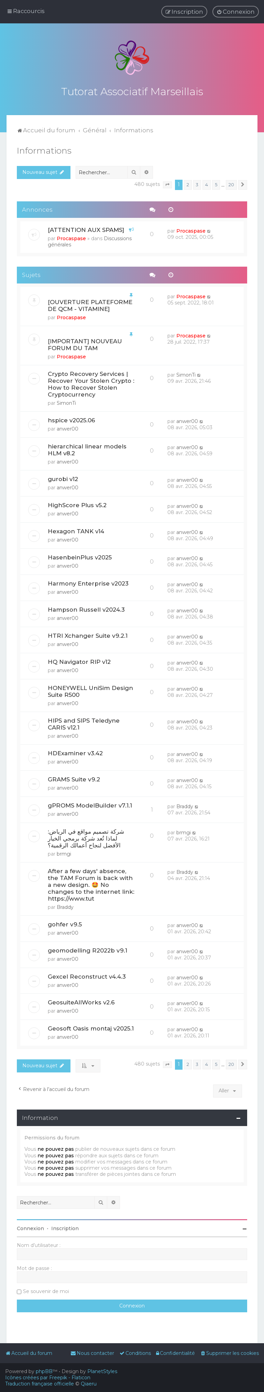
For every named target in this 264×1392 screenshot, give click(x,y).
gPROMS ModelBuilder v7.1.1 (90, 804)
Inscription (65, 1227)
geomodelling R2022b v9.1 (87, 949)
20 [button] (231, 183)
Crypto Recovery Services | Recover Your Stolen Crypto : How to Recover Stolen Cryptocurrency (91, 383)
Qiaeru (89, 1384)
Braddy (184, 805)
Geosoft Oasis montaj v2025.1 (91, 1027)
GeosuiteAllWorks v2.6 (81, 1001)
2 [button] (188, 183)
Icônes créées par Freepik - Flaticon (47, 1377)
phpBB (44, 1371)
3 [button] (197, 183)
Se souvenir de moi (46, 1290)
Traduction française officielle (39, 1384)
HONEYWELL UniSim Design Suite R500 (90, 690)
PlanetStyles (102, 1371)
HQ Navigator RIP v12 (79, 660)
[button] (167, 183)
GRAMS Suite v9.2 (74, 778)
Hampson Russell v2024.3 (86, 608)
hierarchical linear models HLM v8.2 (87, 449)
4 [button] (206, 183)
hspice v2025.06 (71, 419)
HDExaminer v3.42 (75, 752)
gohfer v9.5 (65, 923)
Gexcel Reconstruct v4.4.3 (87, 975)
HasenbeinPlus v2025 (80, 556)
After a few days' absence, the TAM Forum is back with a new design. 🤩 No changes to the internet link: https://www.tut (91, 884)
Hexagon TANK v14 (76, 530)
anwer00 (67, 428)
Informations (44, 149)
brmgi (64, 853)
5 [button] (216, 183)
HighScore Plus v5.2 (77, 504)
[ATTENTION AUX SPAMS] (86, 228)
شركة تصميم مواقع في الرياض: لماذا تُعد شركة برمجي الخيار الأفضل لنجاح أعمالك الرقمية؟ (86, 837)
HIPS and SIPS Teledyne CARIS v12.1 (84, 723)
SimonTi (66, 402)
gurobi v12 (63, 478)
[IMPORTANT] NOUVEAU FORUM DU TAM (85, 343)
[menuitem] (235, 12)
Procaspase (71, 237)
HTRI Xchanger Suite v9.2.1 (88, 634)
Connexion (30, 1227)
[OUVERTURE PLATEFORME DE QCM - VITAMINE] (90, 304)
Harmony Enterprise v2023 (88, 582)
